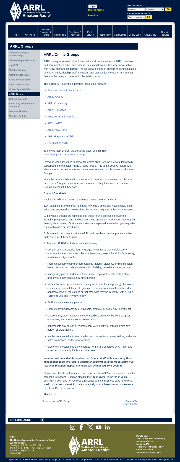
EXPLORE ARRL (20, 419)
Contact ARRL (143, 444)
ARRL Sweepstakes (19, 79)
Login (93, 6)
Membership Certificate (22, 60)
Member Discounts (19, 74)
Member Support (18, 70)
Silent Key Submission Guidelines (21, 105)
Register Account (96, 10)
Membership (48, 401)
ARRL (43, 10)
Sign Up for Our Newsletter (148, 452)
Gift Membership (18, 99)
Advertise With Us (144, 441)
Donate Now (142, 436)
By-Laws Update (18, 111)
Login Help (93, 15)
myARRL (14, 65)
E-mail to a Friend (144, 450)
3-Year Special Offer (20, 89)
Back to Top (132, 401)
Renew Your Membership (153, 439)
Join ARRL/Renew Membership (19, 54)
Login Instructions (19, 84)
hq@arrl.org (15, 453)
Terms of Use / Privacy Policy (150, 447)
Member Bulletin (18, 116)
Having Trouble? (130, 404)
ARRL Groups (16, 94)
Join (138, 439)
